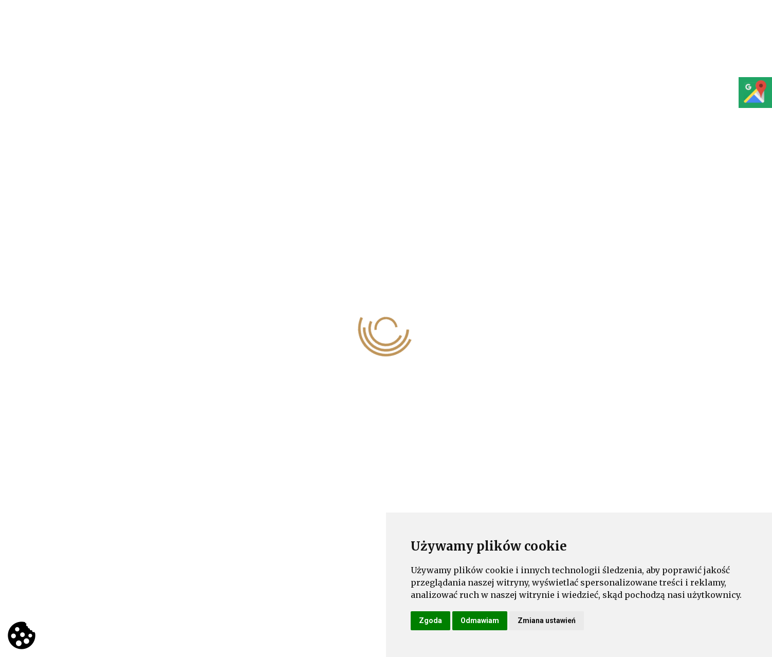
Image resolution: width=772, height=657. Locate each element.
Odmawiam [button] (480, 620)
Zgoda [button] (430, 620)
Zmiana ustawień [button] (547, 620)
